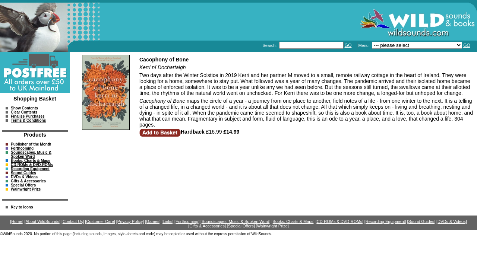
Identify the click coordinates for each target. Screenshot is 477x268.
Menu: (364, 45)
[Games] (153, 221)
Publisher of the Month (31, 144)
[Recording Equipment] (385, 221)
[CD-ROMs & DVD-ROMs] (339, 221)
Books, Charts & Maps (30, 161)
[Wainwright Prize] (272, 226)
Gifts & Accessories (28, 181)
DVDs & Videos (24, 177)
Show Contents (24, 108)
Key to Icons (22, 207)
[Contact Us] (72, 221)
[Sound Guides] (421, 221)
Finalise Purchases (28, 116)
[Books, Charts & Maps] (293, 221)
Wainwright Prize (26, 189)
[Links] (167, 221)
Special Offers (23, 185)
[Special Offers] (241, 226)
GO (348, 45)
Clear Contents (24, 112)
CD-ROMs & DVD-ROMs (32, 165)
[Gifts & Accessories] (207, 226)
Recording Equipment (30, 169)
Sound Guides (23, 173)
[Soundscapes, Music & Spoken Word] (235, 221)
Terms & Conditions (28, 120)
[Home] (16, 221)
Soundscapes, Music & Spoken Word (31, 154)
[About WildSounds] (42, 221)
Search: (270, 45)
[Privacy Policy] (130, 221)
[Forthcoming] (186, 221)
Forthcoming (22, 148)
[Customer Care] (100, 221)
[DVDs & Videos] (451, 221)
